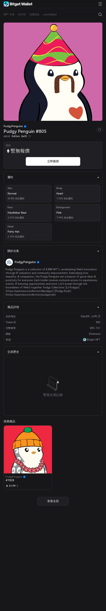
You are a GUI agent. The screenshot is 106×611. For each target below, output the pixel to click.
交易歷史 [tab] (53, 352)
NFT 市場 (9, 14)
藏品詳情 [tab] (53, 307)
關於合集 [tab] (53, 251)
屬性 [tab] (53, 177)
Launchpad (50, 14)
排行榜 (22, 14)
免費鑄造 (34, 14)
